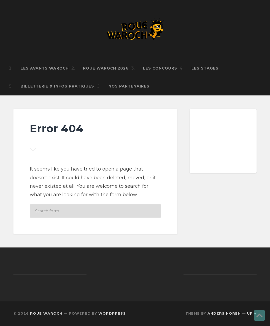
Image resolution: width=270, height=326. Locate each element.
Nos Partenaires (129, 86)
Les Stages (205, 68)
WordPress (112, 313)
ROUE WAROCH (46, 313)
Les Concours (160, 68)
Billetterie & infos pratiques (57, 86)
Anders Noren (224, 313)
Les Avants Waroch (45, 68)
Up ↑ (252, 313)
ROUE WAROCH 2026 (106, 68)
